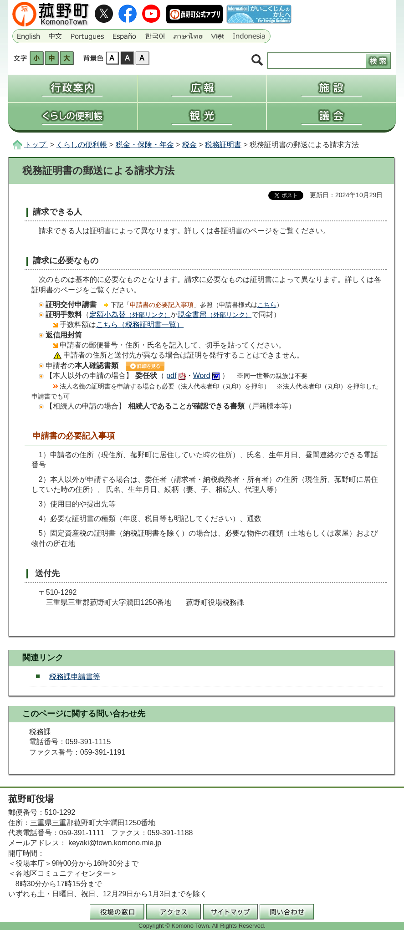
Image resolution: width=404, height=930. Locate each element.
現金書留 (214, 314)
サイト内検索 (257, 60)
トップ (36, 144)
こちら (266, 304)
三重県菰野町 (52, 14)
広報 (202, 88)
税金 (189, 144)
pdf (171, 375)
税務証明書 (223, 144)
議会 (331, 116)
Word (201, 375)
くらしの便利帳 (72, 116)
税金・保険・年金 (145, 144)
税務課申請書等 (74, 676)
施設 (331, 88)
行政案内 (72, 88)
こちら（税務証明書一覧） (140, 324)
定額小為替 (129, 314)
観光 (202, 116)
